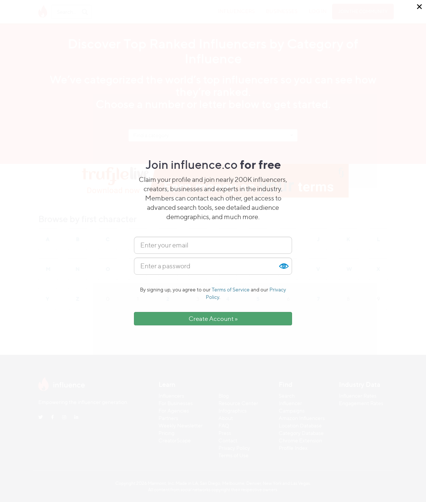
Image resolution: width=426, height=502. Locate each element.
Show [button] (283, 266)
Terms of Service (231, 289)
